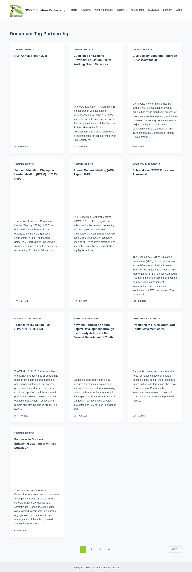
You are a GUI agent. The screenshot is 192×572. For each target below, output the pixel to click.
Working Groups (104, 10)
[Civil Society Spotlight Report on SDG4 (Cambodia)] (155, 81)
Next (175, 548)
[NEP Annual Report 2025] (37, 80)
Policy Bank (137, 10)
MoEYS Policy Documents (146, 164)
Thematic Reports (24, 49)
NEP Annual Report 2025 (32, 55)
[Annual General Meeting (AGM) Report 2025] (96, 194)
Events (122, 10)
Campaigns (153, 10)
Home (74, 10)
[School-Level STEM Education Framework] (155, 214)
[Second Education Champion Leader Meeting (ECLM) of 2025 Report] (37, 198)
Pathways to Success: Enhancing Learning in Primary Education (31, 443)
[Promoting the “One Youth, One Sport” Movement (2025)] (155, 349)
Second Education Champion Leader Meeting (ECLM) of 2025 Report (36, 174)
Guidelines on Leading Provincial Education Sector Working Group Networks (94, 60)
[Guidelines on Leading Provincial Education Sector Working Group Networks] (96, 84)
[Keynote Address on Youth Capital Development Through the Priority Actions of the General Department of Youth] (96, 357)
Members (86, 10)
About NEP (181, 10)
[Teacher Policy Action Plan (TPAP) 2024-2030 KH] (37, 349)
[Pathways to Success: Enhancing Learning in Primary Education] (37, 467)
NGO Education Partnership (45, 10)
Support (167, 10)
